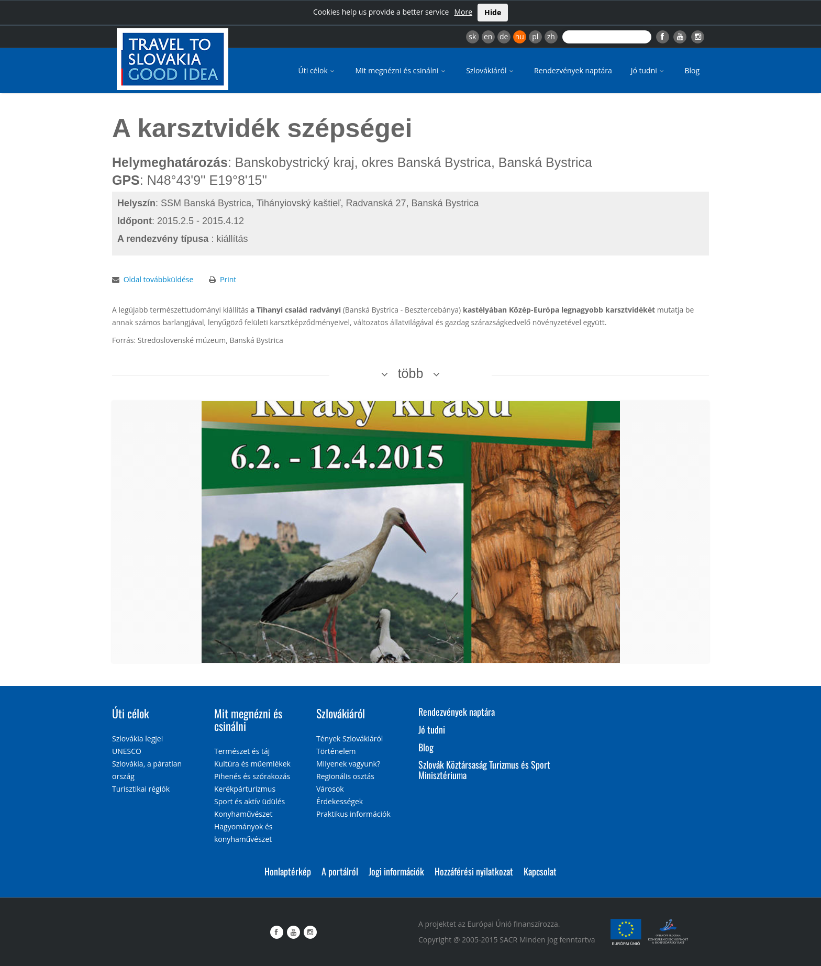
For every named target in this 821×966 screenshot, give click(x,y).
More (463, 12)
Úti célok (317, 70)
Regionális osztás (345, 776)
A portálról (339, 871)
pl (535, 36)
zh (551, 36)
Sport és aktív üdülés (249, 801)
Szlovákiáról (490, 70)
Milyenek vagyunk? (348, 764)
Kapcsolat (540, 871)
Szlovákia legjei (137, 738)
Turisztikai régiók (141, 789)
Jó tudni (648, 70)
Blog (692, 70)
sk (472, 36)
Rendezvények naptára (573, 70)
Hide (492, 12)
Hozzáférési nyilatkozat (474, 871)
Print (228, 279)
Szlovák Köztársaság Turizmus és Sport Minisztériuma (484, 770)
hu (519, 36)
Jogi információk (396, 871)
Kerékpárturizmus (244, 789)
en (488, 36)
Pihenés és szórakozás (252, 776)
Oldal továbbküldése (159, 279)
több (411, 373)
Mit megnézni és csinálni (401, 70)
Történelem (336, 751)
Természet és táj (242, 751)
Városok (330, 789)
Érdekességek (339, 801)
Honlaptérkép (287, 871)
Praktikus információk (353, 814)
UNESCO (126, 751)
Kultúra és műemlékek (252, 764)
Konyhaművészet (243, 814)
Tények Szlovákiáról (349, 738)
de (504, 36)
